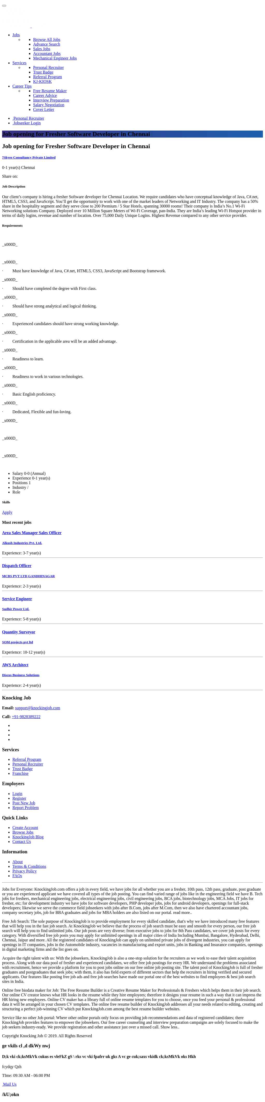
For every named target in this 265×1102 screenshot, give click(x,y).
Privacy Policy (24, 871)
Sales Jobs (41, 49)
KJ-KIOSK (42, 81)
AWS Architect (15, 665)
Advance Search (46, 44)
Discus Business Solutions (21, 675)
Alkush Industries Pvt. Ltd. (22, 543)
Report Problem (25, 807)
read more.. (182, 912)
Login (17, 793)
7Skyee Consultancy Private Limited (29, 157)
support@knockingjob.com (37, 708)
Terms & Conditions (29, 866)
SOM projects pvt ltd (17, 642)
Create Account (25, 827)
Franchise (20, 773)
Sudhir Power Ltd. (15, 609)
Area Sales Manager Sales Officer (32, 533)
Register (19, 798)
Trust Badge (43, 72)
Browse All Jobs (46, 39)
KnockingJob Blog (27, 837)
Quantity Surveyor (18, 632)
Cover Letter (43, 109)
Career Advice (45, 95)
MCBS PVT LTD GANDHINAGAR (28, 576)
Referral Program (47, 77)
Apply (7, 512)
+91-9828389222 (26, 716)
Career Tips (22, 86)
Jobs (16, 35)
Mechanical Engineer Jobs (55, 58)
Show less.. (169, 1027)
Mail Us (9, 1084)
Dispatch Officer (16, 565)
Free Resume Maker (50, 91)
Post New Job (23, 803)
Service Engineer (17, 599)
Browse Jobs (22, 832)
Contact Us (21, 841)
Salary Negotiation (48, 105)
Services (19, 63)
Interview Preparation (51, 100)
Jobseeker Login (26, 123)
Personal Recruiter (48, 67)
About (17, 862)
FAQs (17, 876)
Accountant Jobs (47, 53)
